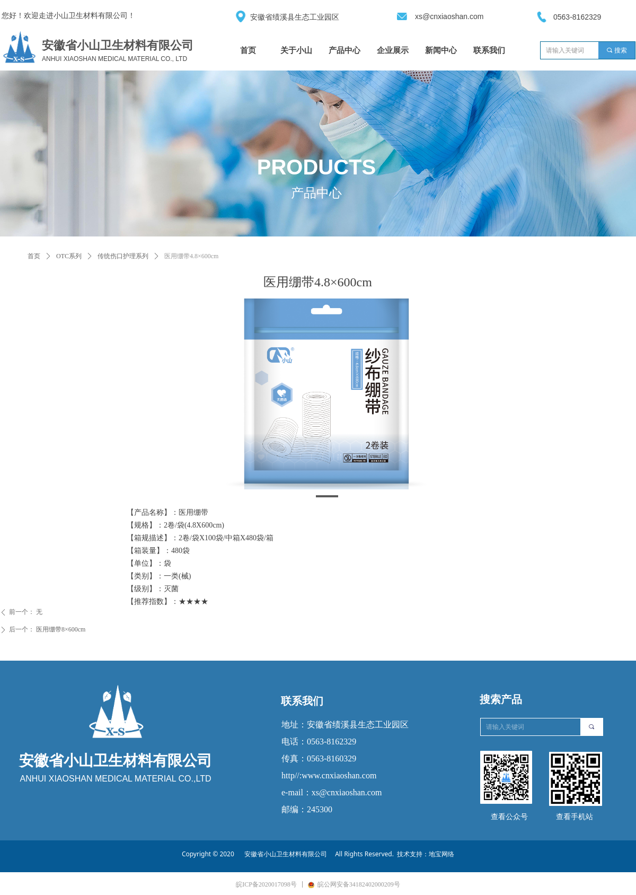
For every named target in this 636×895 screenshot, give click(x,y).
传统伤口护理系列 (123, 256)
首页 (34, 256)
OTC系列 (69, 256)
